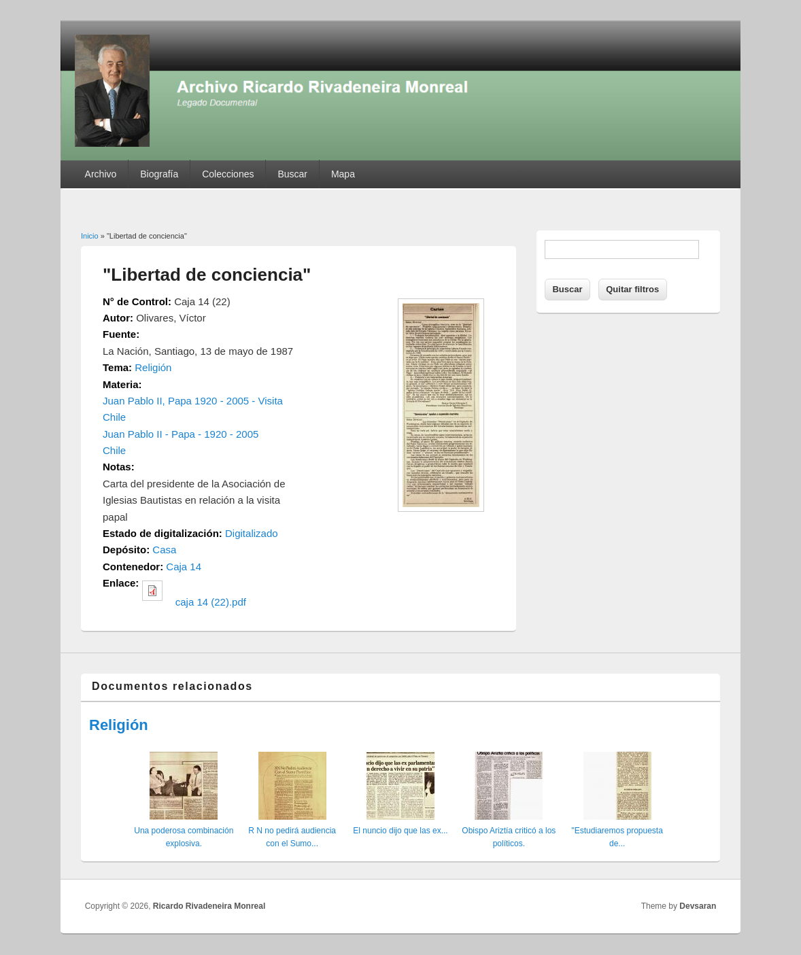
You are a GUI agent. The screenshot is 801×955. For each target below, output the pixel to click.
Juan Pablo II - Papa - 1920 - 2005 (180, 434)
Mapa (343, 174)
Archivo (101, 174)
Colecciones (228, 174)
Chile (114, 450)
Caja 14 (183, 566)
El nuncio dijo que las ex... (400, 830)
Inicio (90, 236)
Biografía (159, 174)
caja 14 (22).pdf (210, 602)
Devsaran (697, 906)
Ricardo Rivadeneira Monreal (209, 906)
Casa (164, 549)
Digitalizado (251, 533)
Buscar (292, 174)
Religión (153, 367)
